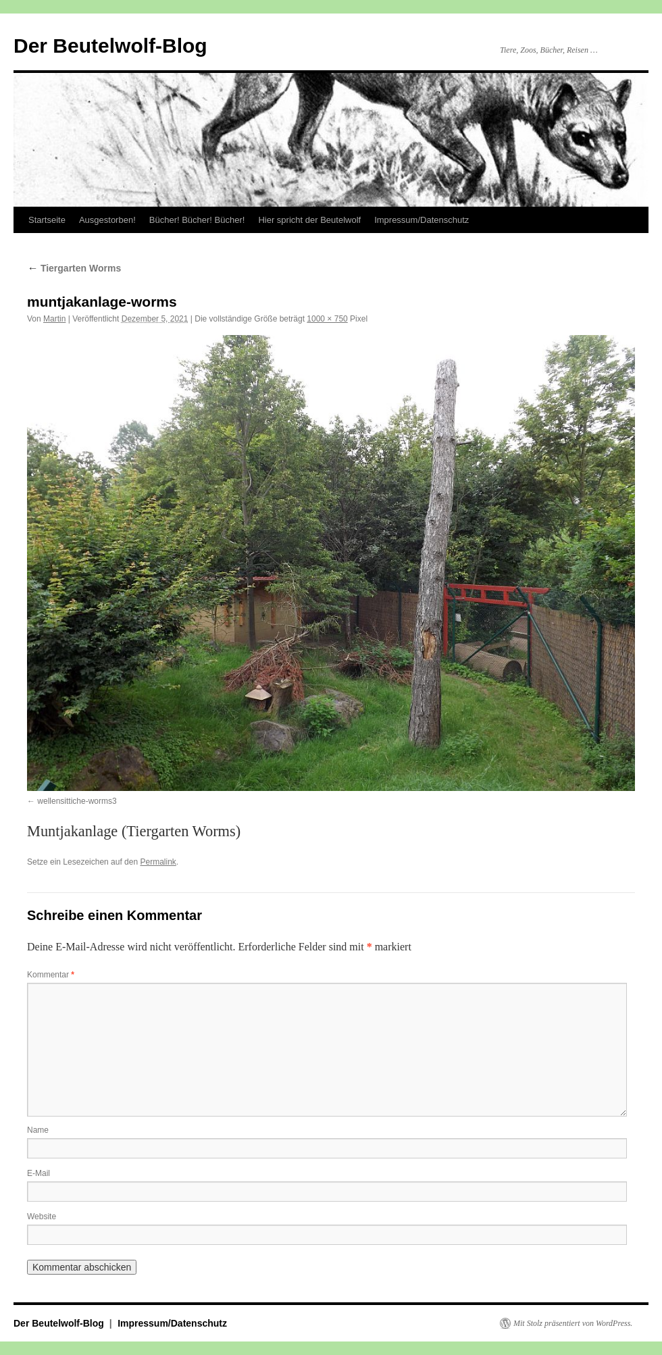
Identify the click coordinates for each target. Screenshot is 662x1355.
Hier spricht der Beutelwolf (309, 220)
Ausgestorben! (107, 220)
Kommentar (50, 974)
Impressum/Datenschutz (421, 220)
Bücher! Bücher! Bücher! (197, 220)
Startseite (47, 220)
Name (38, 1130)
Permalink (158, 862)
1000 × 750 (327, 319)
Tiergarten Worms (74, 268)
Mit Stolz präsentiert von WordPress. (572, 1323)
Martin (54, 319)
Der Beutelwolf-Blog (110, 45)
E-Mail (38, 1173)
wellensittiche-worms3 (76, 801)
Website (41, 1216)
